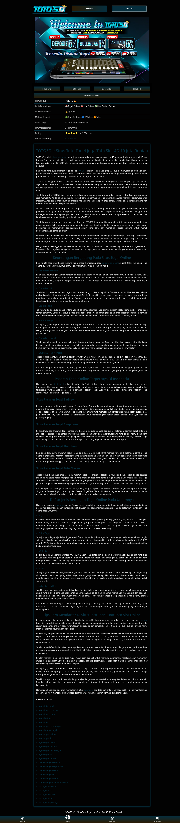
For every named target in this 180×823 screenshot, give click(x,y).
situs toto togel (59, 157)
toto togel (88, 690)
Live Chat (157, 819)
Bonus (22, 819)
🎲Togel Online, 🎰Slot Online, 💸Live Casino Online (90, 106)
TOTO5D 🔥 (70, 100)
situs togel (59, 505)
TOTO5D (82, 170)
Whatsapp (112, 819)
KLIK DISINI (70, 138)
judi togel (59, 384)
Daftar (67, 819)
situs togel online (110, 263)
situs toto (143, 620)
